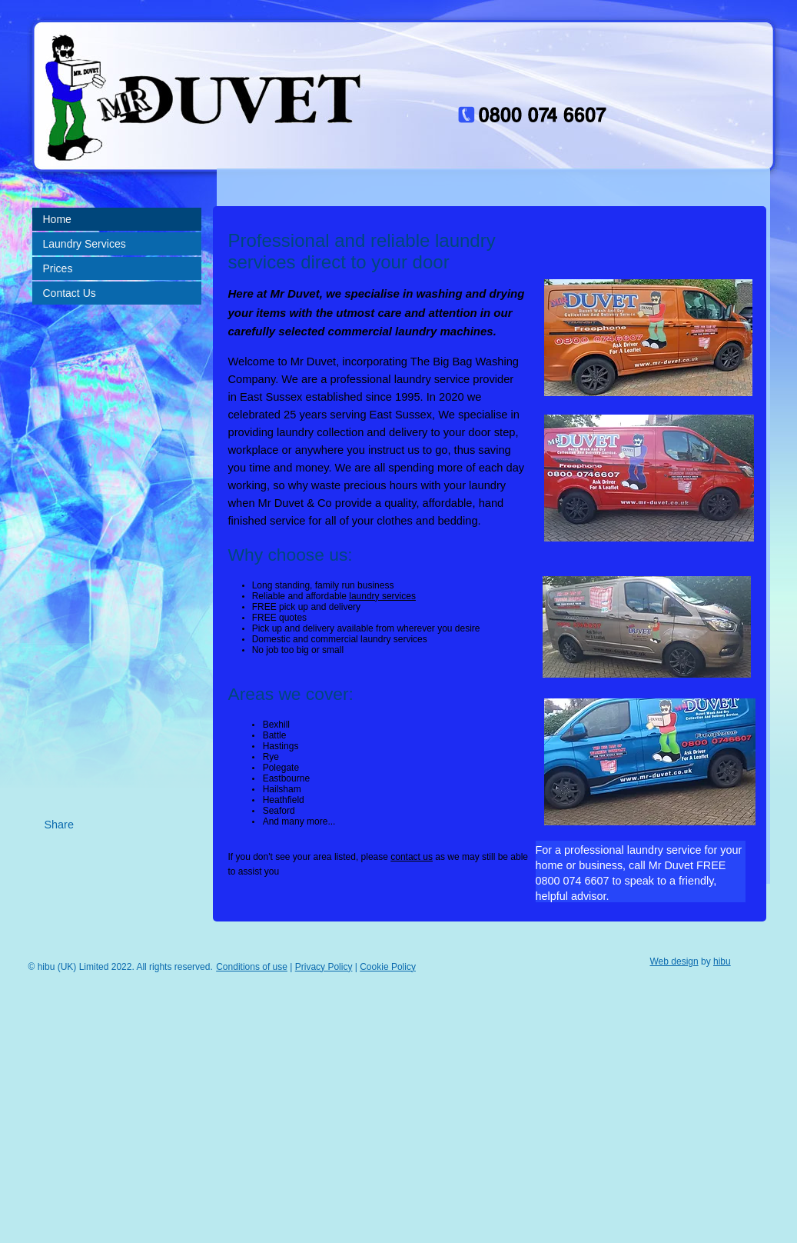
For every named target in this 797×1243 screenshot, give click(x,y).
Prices (58, 268)
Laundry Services (84, 244)
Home (57, 219)
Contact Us (69, 293)
